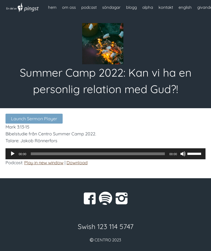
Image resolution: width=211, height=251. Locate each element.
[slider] (98, 153)
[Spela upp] (12, 154)
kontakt (166, 7)
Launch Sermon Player (34, 118)
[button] (105, 127)
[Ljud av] (183, 154)
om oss (69, 7)
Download (77, 162)
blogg (131, 7)
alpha (147, 7)
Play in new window (43, 162)
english (185, 7)
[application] (105, 153)
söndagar (111, 7)
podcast (89, 7)
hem (52, 7)
